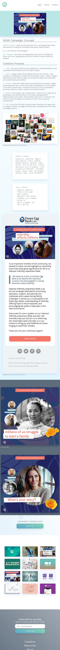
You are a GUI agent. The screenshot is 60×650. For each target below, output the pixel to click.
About (46, 5)
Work (40, 5)
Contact (55, 5)
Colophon (30, 641)
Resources (30, 645)
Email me (30, 526)
